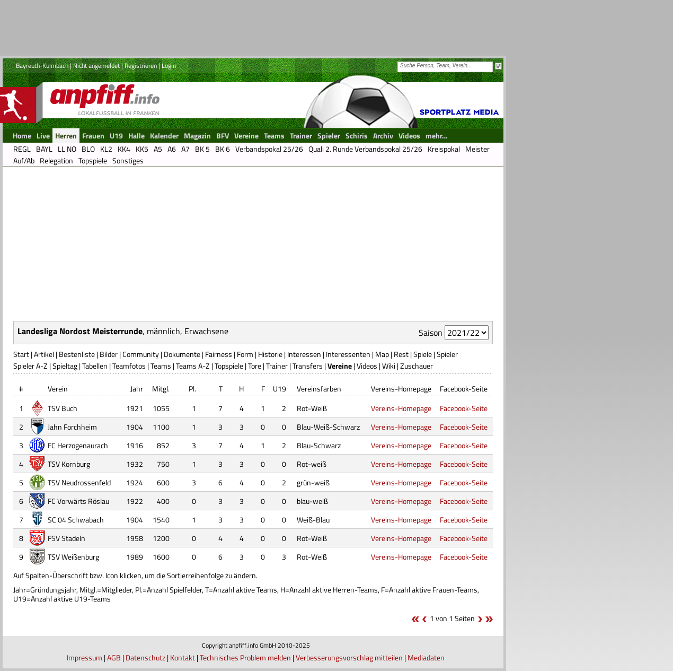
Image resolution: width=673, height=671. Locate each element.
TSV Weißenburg (73, 556)
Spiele (422, 354)
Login (169, 65)
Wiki (388, 365)
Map (382, 354)
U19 (279, 388)
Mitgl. (161, 388)
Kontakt (182, 657)
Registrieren (141, 65)
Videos (367, 365)
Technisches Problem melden (245, 657)
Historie (270, 354)
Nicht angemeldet (96, 65)
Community (140, 354)
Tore (254, 365)
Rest (401, 354)
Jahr (136, 388)
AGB (114, 657)
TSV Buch (62, 408)
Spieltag (64, 365)
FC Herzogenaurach (78, 445)
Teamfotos (129, 365)
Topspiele (229, 365)
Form (245, 354)
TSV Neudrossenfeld (79, 482)
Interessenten (348, 354)
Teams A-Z (193, 365)
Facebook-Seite (464, 408)
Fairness (218, 354)
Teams (160, 365)
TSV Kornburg (69, 463)
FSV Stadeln (66, 538)
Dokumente (182, 354)
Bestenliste (77, 354)
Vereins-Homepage (401, 408)
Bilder (109, 354)
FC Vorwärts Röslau (78, 501)
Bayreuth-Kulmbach (42, 65)
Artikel (44, 354)
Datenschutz (145, 657)
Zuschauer (416, 365)
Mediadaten (426, 657)
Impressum (84, 657)
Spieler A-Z (30, 365)
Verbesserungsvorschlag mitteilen (349, 657)
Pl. (192, 388)
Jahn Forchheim (72, 426)
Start (21, 354)
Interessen (304, 354)
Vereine (339, 365)
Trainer (277, 365)
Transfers (308, 365)
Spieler (447, 354)
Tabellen (95, 365)
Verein (58, 388)
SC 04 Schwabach (76, 519)
